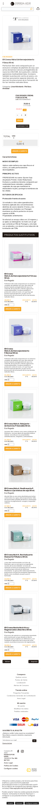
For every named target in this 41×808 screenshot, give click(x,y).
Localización (21, 683)
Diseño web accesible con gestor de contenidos (31, 770)
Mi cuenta (21, 703)
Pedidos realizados (21, 711)
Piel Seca (27, 87)
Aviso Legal (21, 698)
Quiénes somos (21, 677)
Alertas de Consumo (21, 685)
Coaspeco (21, 674)
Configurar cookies (11, 769)
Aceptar (10, 803)
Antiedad (6, 88)
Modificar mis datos (21, 709)
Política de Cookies (11, 766)
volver (6, 661)
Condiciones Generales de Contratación (21, 696)
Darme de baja (7, 743)
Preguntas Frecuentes (21, 693)
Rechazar (19, 803)
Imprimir (33, 661)
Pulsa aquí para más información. (21, 788)
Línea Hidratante (17, 87)
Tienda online (21, 690)
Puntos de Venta (21, 680)
